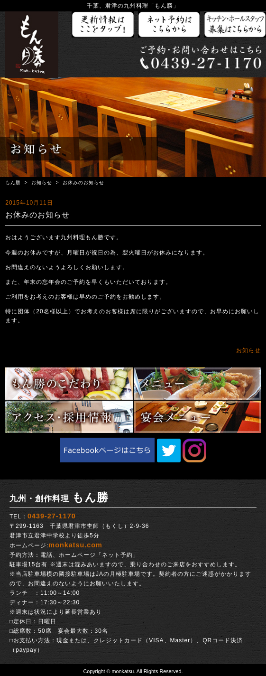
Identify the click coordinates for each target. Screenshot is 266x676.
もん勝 (13, 182)
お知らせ (41, 182)
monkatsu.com (75, 545)
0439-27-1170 (52, 516)
